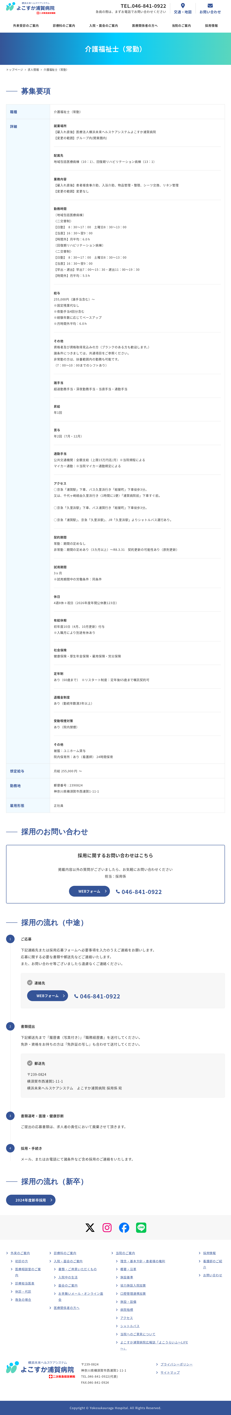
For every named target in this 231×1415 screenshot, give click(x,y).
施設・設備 (128, 1301)
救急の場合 (23, 1299)
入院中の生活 (68, 1277)
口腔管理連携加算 (133, 1293)
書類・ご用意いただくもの (77, 1269)
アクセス (126, 1317)
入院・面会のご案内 (68, 1261)
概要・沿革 (128, 1269)
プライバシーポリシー (177, 1364)
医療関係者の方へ (66, 1307)
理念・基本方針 (142, 1261)
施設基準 (126, 1277)
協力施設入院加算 (133, 1285)
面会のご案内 (68, 1285)
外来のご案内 (20, 1253)
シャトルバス (129, 1326)
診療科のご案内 (65, 1253)
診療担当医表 (24, 1283)
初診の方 (21, 1261)
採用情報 (209, 1253)
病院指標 (126, 1309)
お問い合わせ (212, 1275)
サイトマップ (170, 1372)
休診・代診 (23, 1291)
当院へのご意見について (138, 1334)
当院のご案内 (125, 1253)
